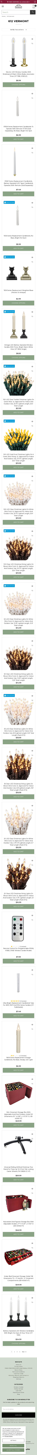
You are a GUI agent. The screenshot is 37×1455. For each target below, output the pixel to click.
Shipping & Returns (18, 1377)
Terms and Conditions (18, 1372)
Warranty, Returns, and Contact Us (18, 1375)
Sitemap (18, 1379)
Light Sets (18, 1390)
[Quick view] (32, 39)
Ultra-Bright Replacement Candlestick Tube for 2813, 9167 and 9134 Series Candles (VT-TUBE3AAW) (18, 1005)
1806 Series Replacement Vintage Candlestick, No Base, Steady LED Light (18, 1059)
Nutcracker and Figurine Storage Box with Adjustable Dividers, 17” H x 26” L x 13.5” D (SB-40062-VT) (18, 1224)
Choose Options (18, 85)
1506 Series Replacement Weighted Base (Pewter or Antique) (18, 291)
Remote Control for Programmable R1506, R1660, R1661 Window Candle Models (18, 949)
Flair (33, 1443)
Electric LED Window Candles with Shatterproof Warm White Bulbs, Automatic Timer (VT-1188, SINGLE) (18, 74)
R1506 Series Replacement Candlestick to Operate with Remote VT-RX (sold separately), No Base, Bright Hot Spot (18, 129)
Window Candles (18, 1387)
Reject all (13, 1445)
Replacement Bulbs (18, 1392)
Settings (13, 1440)
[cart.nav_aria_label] (34, 7)
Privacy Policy (19, 1366)
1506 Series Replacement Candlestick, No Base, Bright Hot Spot (18, 237)
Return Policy (18, 1370)
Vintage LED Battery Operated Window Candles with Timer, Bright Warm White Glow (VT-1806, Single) (18, 347)
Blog (18, 1394)
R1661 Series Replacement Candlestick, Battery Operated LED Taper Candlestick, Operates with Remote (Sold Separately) (18, 183)
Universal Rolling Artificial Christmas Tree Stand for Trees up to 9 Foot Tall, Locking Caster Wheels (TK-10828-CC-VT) (19, 1169)
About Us (18, 1364)
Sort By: (12, 29)
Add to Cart (18, 139)
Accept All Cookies (13, 1450)
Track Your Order (18, 1373)
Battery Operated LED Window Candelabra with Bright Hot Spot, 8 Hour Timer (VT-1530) (18, 1333)
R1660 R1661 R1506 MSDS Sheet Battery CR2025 (18, 1368)
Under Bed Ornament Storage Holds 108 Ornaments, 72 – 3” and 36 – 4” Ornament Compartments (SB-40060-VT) (18, 1278)
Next (24, 1352)
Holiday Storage (18, 1389)
